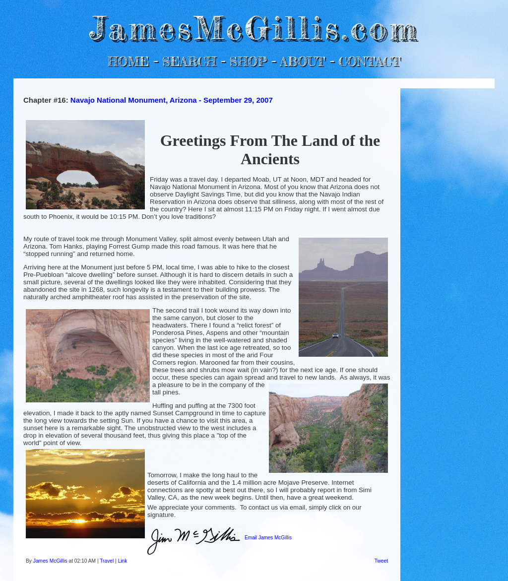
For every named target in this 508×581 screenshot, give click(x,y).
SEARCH (189, 61)
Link (122, 561)
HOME (128, 61)
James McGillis (50, 561)
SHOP (247, 61)
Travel (107, 561)
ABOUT (302, 61)
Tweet (381, 561)
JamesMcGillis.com (254, 27)
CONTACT (369, 61)
